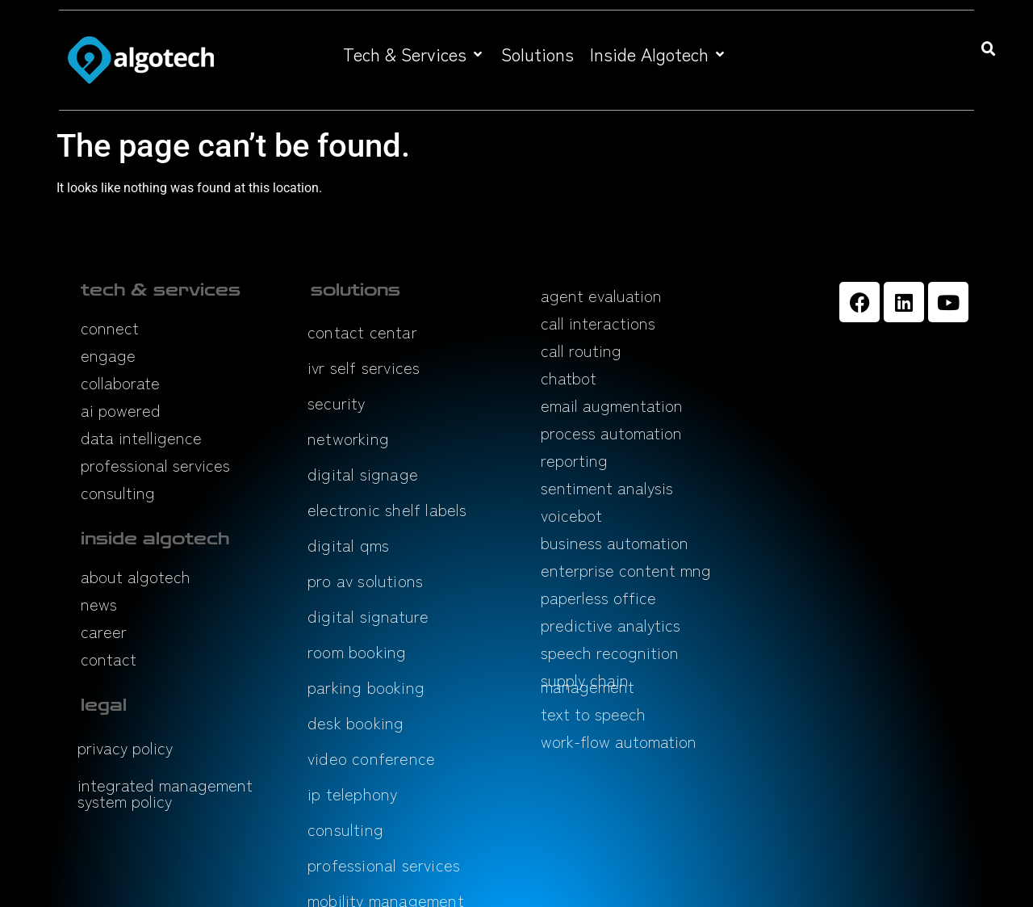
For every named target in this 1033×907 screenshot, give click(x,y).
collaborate (120, 382)
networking (348, 438)
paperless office (598, 597)
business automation (614, 542)
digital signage (362, 473)
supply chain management (587, 683)
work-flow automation (618, 741)
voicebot (571, 515)
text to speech (593, 713)
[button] (414, 53)
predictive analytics (610, 624)
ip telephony (352, 793)
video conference (371, 758)
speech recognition (610, 652)
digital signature (368, 616)
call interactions (598, 322)
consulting (118, 492)
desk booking (355, 722)
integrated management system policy (165, 793)
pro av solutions (365, 580)
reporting (574, 460)
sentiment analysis (607, 487)
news (99, 603)
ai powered (121, 410)
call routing (581, 350)
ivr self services (363, 367)
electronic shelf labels (387, 509)
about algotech (135, 576)
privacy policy (125, 747)
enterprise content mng (626, 570)
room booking (356, 651)
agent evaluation (601, 295)
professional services (155, 465)
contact (108, 658)
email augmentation (612, 405)
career (104, 631)
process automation (611, 432)
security (336, 402)
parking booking (365, 687)
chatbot (568, 377)
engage (108, 355)
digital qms (348, 544)
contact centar (362, 331)
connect (110, 327)
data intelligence (141, 437)
